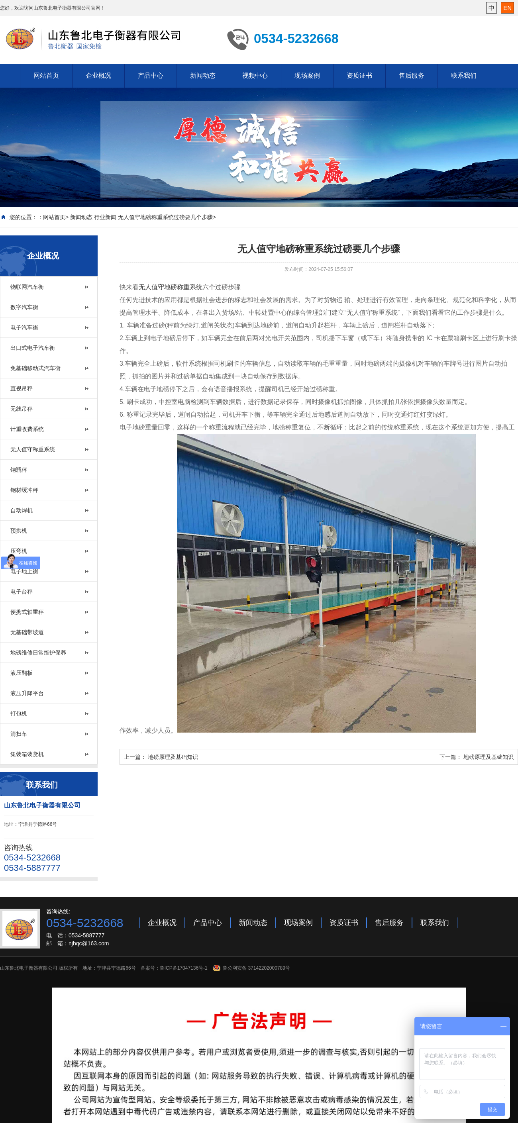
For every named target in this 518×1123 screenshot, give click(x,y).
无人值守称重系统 (32, 449)
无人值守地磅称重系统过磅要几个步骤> (167, 217)
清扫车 (18, 734)
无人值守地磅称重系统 (170, 287)
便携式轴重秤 (27, 612)
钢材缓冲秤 (24, 490)
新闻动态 (203, 75)
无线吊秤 (21, 409)
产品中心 (150, 75)
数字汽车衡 (24, 307)
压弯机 (18, 551)
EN (507, 7)
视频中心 (255, 75)
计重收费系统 (27, 429)
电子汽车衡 (24, 327)
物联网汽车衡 (27, 287)
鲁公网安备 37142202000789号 (256, 968)
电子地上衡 (24, 571)
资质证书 (359, 75)
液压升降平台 (27, 693)
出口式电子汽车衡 (32, 348)
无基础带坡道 (27, 632)
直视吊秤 (21, 388)
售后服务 (411, 75)
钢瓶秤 (18, 469)
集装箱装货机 (27, 754)
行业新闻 (105, 217)
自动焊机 (21, 510)
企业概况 (98, 75)
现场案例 (307, 75)
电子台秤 (21, 591)
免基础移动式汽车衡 (35, 368)
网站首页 (46, 75)
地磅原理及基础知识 (173, 757)
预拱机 (18, 530)
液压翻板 (21, 673)
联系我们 (464, 75)
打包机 (18, 713)
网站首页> (56, 217)
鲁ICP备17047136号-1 (184, 968)
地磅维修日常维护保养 (38, 652)
